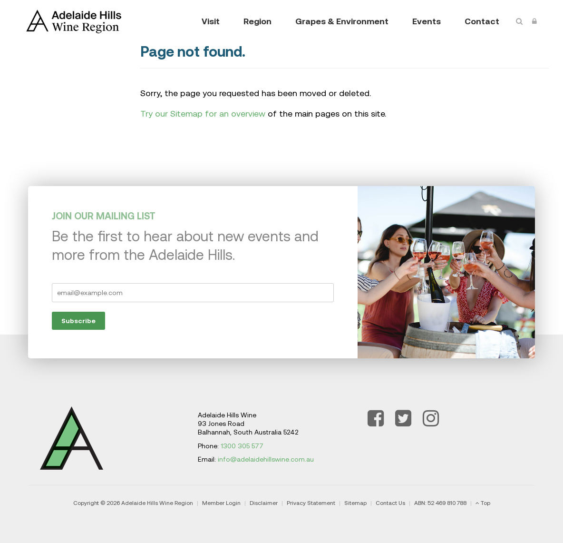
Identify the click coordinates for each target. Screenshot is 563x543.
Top (485, 503)
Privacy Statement (311, 503)
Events (426, 21)
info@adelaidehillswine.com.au (266, 459)
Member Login (221, 503)
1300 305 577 (242, 446)
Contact (482, 21)
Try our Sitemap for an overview (202, 113)
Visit (211, 21)
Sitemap (355, 503)
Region (257, 21)
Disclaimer (264, 503)
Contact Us (390, 503)
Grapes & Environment (341, 21)
